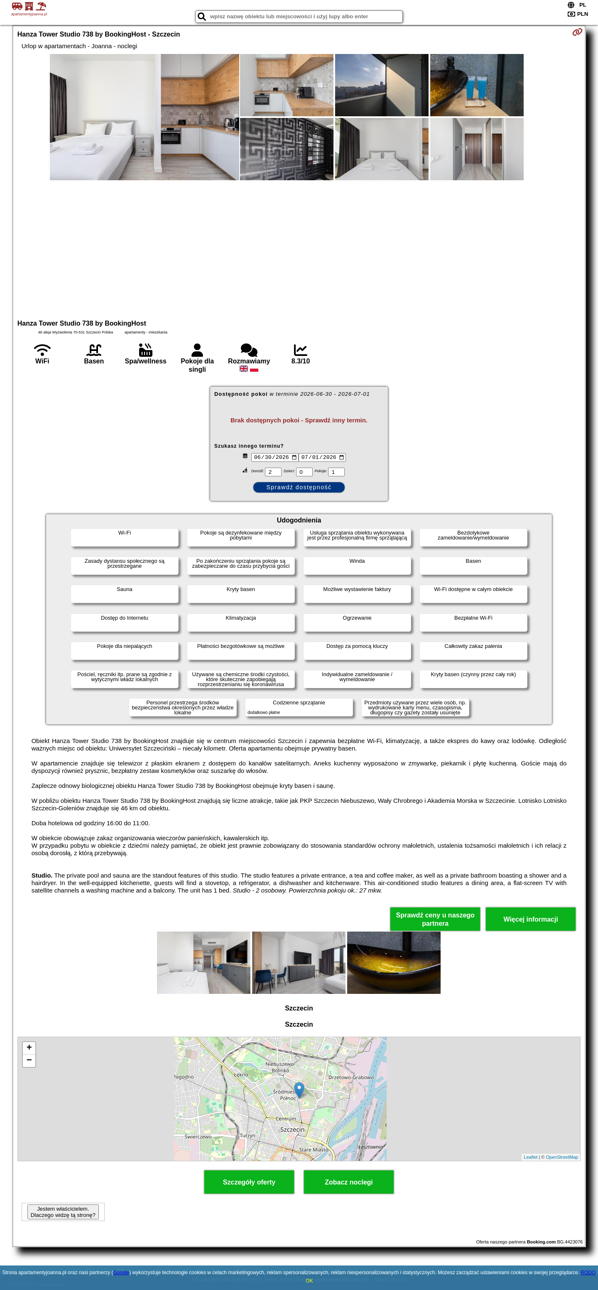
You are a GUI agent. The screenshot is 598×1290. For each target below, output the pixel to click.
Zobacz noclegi (349, 1182)
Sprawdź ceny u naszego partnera (435, 919)
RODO (588, 1272)
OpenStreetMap (562, 1157)
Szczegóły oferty (249, 1182)
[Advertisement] (299, 249)
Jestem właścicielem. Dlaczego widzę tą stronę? (63, 1212)
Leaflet (530, 1157)
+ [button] (29, 1048)
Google (121, 1272)
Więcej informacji (530, 919)
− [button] (29, 1061)
